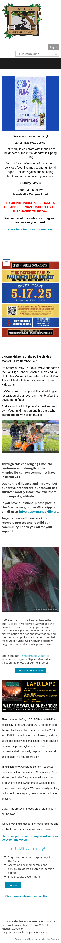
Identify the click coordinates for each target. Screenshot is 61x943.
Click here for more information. (30, 229)
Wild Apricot (32, 939)
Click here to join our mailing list (26, 896)
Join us (13, 885)
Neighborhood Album (33, 656)
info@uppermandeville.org (38, 512)
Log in (53, 47)
